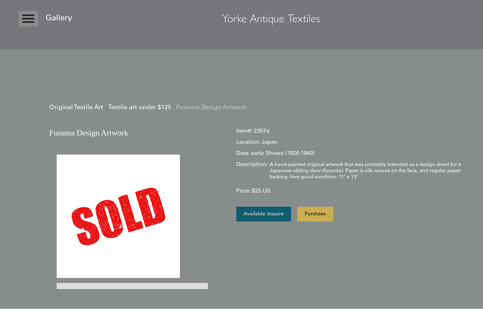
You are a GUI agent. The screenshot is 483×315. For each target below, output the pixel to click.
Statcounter (12, 312)
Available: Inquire (264, 214)
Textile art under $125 (139, 108)
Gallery (59, 19)
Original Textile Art (76, 108)
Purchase (315, 214)
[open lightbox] (118, 216)
